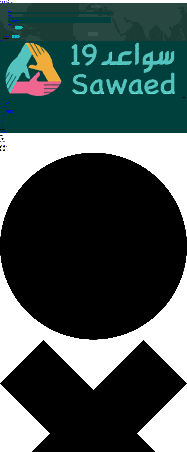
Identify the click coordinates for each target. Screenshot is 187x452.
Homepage (2, 145)
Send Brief (2, 126)
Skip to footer (10, 2)
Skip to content (4, 1)
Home (1, 40)
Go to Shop (2, 132)
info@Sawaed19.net (4, 121)
